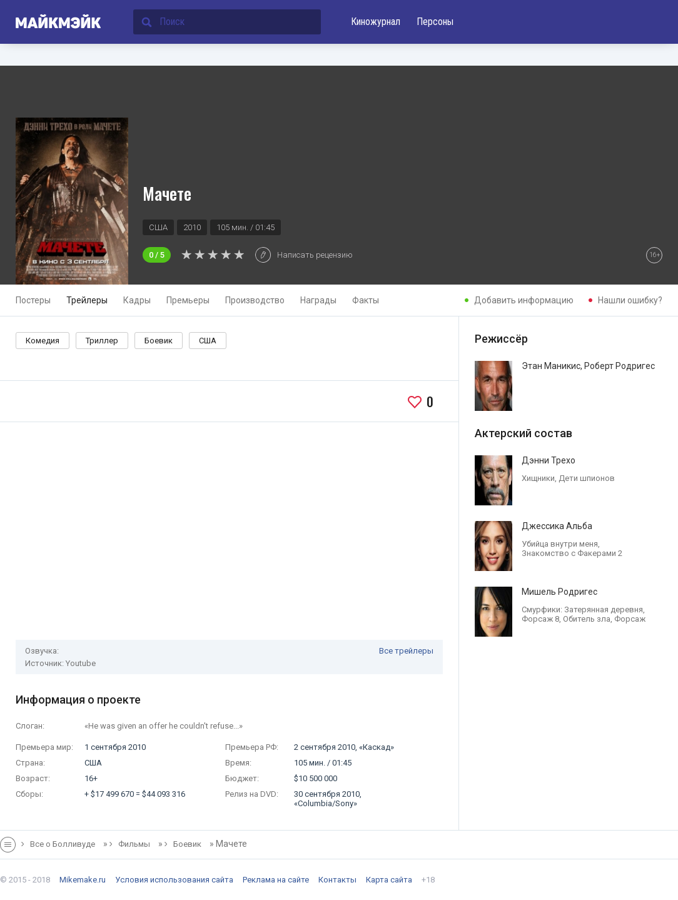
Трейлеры (87, 300)
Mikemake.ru (82, 879)
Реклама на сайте (276, 879)
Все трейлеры (406, 650)
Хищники (538, 478)
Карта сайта (389, 879)
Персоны (435, 22)
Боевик (158, 340)
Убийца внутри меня (560, 544)
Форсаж (629, 619)
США (207, 340)
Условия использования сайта (174, 879)
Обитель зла (586, 619)
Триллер (102, 340)
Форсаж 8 (540, 619)
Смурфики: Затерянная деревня (582, 609)
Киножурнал (375, 22)
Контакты (337, 879)
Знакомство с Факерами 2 (572, 553)
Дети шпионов (587, 478)
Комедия (42, 340)
